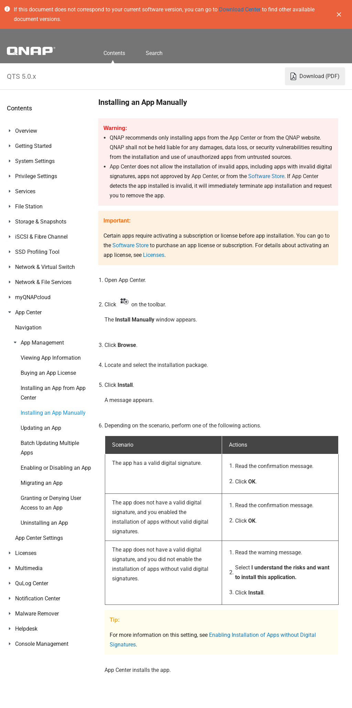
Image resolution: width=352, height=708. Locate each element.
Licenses (25, 327)
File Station (29, 206)
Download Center (240, 9)
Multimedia (29, 342)
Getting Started (33, 146)
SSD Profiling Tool (37, 252)
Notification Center (37, 373)
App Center (28, 312)
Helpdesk (26, 403)
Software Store (266, 176)
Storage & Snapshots (40, 221)
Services (25, 191)
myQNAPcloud (33, 297)
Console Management (41, 418)
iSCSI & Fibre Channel (41, 236)
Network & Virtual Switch (45, 267)
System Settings (35, 161)
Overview (26, 131)
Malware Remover (37, 388)
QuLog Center (31, 358)
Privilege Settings (36, 176)
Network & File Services (43, 282)
